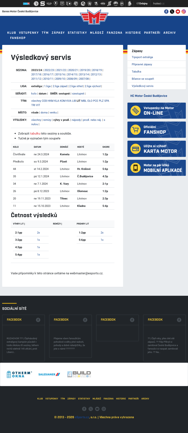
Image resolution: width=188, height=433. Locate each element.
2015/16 (60, 74)
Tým (45, 33)
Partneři (152, 33)
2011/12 (36, 78)
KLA (56, 100)
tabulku (35, 133)
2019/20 (85, 70)
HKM (51, 100)
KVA (68, 100)
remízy (47, 120)
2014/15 (72, 74)
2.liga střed (76, 86)
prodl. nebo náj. (92, 120)
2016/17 (48, 74)
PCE (95, 100)
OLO (89, 100)
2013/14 (84, 74)
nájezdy (76, 120)
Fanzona (115, 33)
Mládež (97, 33)
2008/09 (72, 78)
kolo (34, 93)
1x (38, 239)
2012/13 (96, 74)
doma (44, 112)
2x (38, 232)
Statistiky (77, 33)
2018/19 (97, 70)
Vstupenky (29, 33)
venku (53, 112)
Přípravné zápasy (142, 64)
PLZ (101, 100)
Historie (133, 33)
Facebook (14, 347)
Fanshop (18, 38)
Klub (11, 33)
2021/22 (61, 70)
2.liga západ (60, 86)
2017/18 (36, 74)
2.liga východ (93, 86)
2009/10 (60, 78)
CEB (44, 100)
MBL (84, 100)
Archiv (169, 33)
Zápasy (58, 33)
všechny (36, 100)
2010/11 (48, 78)
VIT (38, 105)
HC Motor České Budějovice (148, 96)
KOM (63, 100)
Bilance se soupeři (143, 78)
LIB (74, 100)
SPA (106, 100)
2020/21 (73, 70)
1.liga (47, 86)
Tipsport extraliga (142, 57)
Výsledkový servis (142, 86)
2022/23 (49, 70)
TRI (33, 105)
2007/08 (84, 78)
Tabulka (136, 71)
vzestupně (78, 93)
